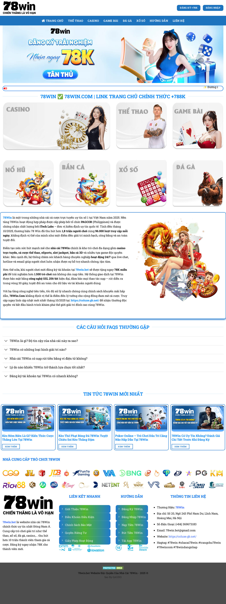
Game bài (110, 20)
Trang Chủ (52, 20)
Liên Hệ (178, 20)
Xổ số (140, 20)
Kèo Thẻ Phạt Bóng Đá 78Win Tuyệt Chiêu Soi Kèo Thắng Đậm (83, 437)
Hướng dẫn (159, 20)
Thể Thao (75, 20)
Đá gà (127, 20)
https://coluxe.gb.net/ (182, 536)
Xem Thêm (11, 446)
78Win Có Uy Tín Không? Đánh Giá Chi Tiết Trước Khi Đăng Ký (196, 437)
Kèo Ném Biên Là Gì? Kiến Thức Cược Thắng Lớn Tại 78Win (28, 437)
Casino (93, 20)
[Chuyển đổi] (6, 341)
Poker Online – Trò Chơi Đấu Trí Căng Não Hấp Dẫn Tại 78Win (141, 437)
